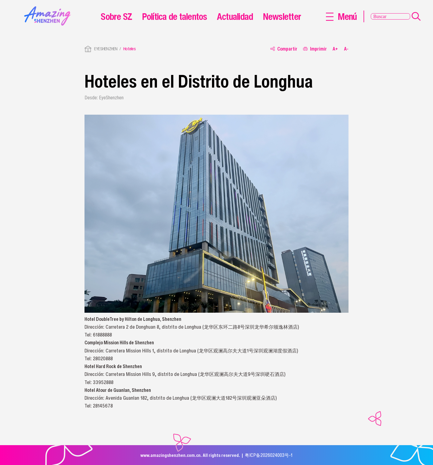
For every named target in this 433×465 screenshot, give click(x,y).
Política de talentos (174, 16)
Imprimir (315, 48)
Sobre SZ (116, 16)
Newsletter (282, 16)
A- (346, 48)
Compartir (283, 48)
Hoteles (129, 48)
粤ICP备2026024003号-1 (269, 455)
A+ (335, 48)
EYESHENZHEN (106, 48)
